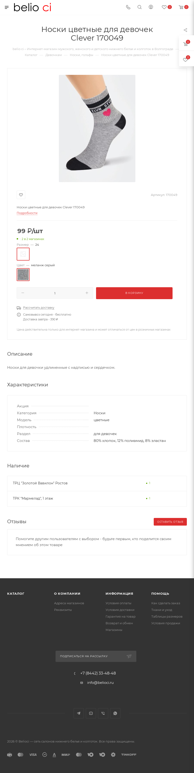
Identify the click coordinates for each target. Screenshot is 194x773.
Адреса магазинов (69, 603)
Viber (103, 713)
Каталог (16, 593)
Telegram (79, 713)
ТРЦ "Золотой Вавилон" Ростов (40, 483)
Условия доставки (120, 610)
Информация (119, 593)
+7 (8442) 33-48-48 (98, 673)
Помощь (160, 593)
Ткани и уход (161, 610)
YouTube (91, 713)
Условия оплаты (118, 603)
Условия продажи (165, 623)
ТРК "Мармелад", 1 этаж (33, 498)
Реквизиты (63, 610)
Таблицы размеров (167, 616)
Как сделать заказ (165, 603)
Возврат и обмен (119, 623)
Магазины (114, 630)
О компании (67, 593)
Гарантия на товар (121, 616)
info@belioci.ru (100, 682)
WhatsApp (115, 713)
